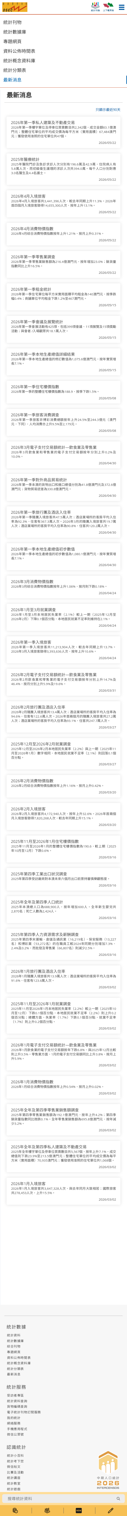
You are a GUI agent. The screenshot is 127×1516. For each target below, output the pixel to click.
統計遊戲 (14, 1489)
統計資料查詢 (17, 1401)
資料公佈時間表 (19, 51)
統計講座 (14, 1478)
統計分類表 (14, 70)
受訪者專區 (15, 1395)
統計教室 (14, 1483)
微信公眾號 (15, 1434)
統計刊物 (12, 22)
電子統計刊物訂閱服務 (24, 1412)
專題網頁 (12, 41)
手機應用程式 (17, 1429)
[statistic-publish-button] (95, 6)
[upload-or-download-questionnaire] (108, 6)
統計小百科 (15, 1455)
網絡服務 (14, 1423)
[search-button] (118, 1498)
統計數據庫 (14, 32)
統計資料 (14, 1335)
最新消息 (12, 80)
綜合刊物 (14, 1346)
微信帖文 (14, 1467)
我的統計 (14, 1418)
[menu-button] (121, 7)
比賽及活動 (15, 1472)
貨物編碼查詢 (17, 1406)
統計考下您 (15, 1461)
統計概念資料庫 (19, 61)
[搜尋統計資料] (58, 1498)
